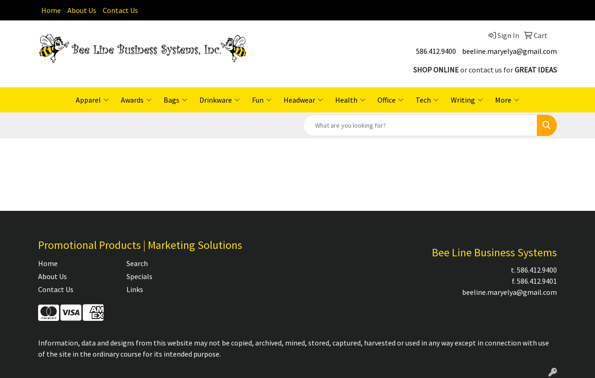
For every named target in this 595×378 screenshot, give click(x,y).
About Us (81, 10)
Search (137, 263)
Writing (467, 99)
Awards (136, 99)
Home (51, 10)
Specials (139, 276)
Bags (175, 99)
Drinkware (219, 99)
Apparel (92, 99)
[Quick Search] (420, 125)
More (507, 99)
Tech (427, 99)
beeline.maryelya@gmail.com (509, 51)
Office (390, 99)
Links (134, 289)
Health (350, 99)
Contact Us (120, 10)
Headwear (303, 99)
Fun (261, 99)
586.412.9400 (436, 51)
